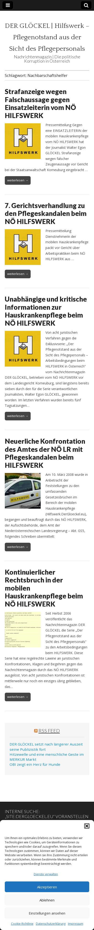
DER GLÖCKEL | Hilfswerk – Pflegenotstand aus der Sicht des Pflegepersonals (47, 37)
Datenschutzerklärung (51, 924)
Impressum (75, 924)
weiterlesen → (17, 180)
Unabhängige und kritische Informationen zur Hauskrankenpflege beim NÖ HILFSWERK (46, 311)
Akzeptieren (47, 887)
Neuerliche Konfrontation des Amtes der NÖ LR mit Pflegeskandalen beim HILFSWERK (45, 453)
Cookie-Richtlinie (22, 924)
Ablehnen (47, 900)
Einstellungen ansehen (47, 913)
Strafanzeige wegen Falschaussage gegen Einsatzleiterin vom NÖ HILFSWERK (40, 103)
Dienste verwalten (46, 874)
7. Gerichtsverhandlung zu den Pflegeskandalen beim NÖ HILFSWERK (46, 213)
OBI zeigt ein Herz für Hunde (35, 764)
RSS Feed (49, 730)
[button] (86, 826)
